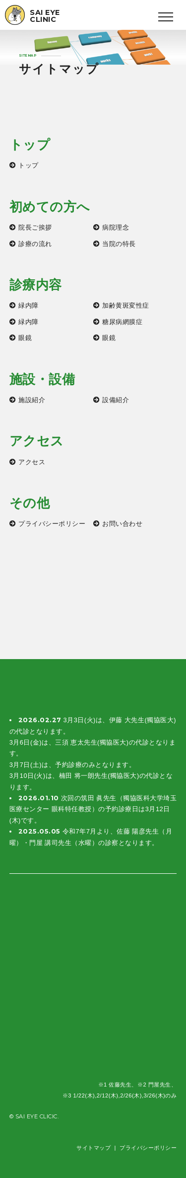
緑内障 (28, 305)
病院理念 (115, 227)
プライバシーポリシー (51, 523)
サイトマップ (93, 1148)
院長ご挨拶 (35, 227)
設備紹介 (115, 400)
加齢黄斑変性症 (125, 305)
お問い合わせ (122, 523)
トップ (28, 165)
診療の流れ (35, 244)
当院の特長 (119, 244)
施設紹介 (31, 400)
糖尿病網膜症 (122, 322)
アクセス (31, 462)
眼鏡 (25, 337)
